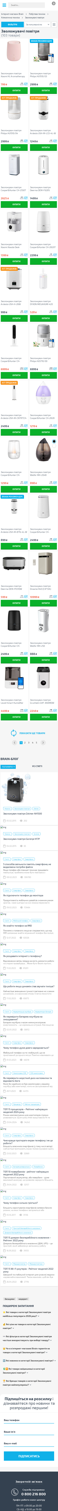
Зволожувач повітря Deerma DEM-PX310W (11, 587)
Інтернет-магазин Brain (12, 14)
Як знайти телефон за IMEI (17, 924)
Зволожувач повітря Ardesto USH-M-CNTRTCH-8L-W (14, 416)
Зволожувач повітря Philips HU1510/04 (11, 132)
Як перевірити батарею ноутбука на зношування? (22, 1016)
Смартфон (17, 859)
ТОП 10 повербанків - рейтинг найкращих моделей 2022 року (26, 1170)
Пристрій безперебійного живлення (26, 1225)
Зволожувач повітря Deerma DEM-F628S (40, 189)
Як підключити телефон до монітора (23, 894)
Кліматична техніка (10, 18)
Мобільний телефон (20, 920)
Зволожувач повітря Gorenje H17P (21, 838)
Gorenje (36, 834)
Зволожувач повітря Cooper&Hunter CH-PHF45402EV (11, 360)
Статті (7, 859)
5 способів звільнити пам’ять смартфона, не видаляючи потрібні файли (27, 865)
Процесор (17, 1102)
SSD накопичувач (36, 1071)
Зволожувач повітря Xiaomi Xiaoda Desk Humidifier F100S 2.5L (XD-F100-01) (13, 246)
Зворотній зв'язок (29, 1477)
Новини (7, 809)
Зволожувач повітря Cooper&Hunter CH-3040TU (40, 530)
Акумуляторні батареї (43, 1010)
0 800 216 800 (33, 1490)
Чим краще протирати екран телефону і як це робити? (28, 1139)
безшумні (10, 1295)
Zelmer (36, 809)
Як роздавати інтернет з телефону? (22, 954)
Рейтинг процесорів (32, 1102)
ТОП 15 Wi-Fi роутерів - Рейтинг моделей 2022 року (28, 1266)
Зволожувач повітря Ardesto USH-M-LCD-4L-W (43, 132)
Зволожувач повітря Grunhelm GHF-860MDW (42, 701)
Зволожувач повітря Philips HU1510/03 (40, 75)
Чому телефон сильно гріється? (20, 1199)
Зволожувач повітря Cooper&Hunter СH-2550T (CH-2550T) (13, 189)
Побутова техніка (37, 14)
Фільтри (12, 24)
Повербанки (38, 1164)
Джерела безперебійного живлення (18, 1229)
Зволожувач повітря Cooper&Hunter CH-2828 (42, 416)
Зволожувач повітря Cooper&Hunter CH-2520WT (11, 473)
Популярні (7, 767)
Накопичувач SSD (19, 1071)
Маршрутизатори (36, 1260)
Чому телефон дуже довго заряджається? (26, 1045)
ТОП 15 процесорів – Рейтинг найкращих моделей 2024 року (25, 1108)
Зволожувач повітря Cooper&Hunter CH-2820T (43, 245)
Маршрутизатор (19, 1260)
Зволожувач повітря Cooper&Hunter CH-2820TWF (11, 644)
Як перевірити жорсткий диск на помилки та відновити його (27, 1077)
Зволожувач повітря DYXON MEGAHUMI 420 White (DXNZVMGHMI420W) (41, 303)
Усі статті (37, 766)
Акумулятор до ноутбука (22, 1010)
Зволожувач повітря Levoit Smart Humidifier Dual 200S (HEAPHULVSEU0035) (12, 701)
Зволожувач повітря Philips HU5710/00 (40, 359)
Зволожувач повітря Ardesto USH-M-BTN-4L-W (14, 530)
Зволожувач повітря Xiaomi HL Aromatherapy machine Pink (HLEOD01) (13, 75)
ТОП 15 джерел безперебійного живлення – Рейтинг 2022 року (27, 1235)
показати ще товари (32, 733)
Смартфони (29, 859)
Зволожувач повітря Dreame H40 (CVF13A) (40, 587)
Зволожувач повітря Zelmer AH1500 (22, 813)
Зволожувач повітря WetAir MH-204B (40, 473)
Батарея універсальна (21, 1164)
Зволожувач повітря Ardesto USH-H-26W (11, 302)
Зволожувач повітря (22, 809)
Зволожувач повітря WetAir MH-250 (40, 644)
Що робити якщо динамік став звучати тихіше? (28, 984)
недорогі (23, 1295)
